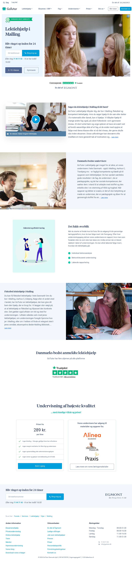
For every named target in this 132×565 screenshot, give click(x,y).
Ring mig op (31, 53)
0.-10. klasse (13, 71)
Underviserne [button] (80, 9)
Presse (50, 541)
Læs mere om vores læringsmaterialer (92, 468)
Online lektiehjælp (13, 538)
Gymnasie (31, 71)
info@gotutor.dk (99, 549)
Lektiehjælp (33, 9)
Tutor (8, 541)
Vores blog (10, 552)
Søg (6, 3)
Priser (95, 9)
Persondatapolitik (54, 548)
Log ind (15, 3)
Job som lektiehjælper (56, 538)
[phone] (13, 53)
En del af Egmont (54, 531)
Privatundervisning (13, 534)
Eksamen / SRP (51, 9)
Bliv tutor (120, 9)
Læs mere (77, 139)
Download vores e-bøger (15, 555)
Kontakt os (51, 555)
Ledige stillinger (53, 534)
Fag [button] (66, 9)
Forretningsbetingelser (56, 552)
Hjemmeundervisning (14, 548)
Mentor (9, 545)
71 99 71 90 (20, 59)
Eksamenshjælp (12, 531)
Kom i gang (40, 468)
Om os (107, 9)
